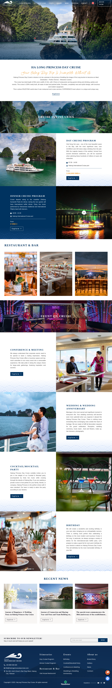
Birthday (66, 659)
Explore (56, 94)
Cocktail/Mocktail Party (71, 663)
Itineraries (46, 654)
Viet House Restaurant (48, 673)
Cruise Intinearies (25, 3)
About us (75, 3)
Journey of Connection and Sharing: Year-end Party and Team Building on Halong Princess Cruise (91, 616)
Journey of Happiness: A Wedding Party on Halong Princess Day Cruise (55, 616)
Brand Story (91, 659)
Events (51, 3)
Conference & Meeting (71, 667)
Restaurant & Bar (40, 3)
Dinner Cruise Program (48, 663)
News (67, 3)
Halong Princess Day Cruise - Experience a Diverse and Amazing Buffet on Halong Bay (18, 616)
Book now (101, 3)
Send (103, 640)
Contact (84, 3)
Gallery (59, 3)
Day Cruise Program (47, 659)
